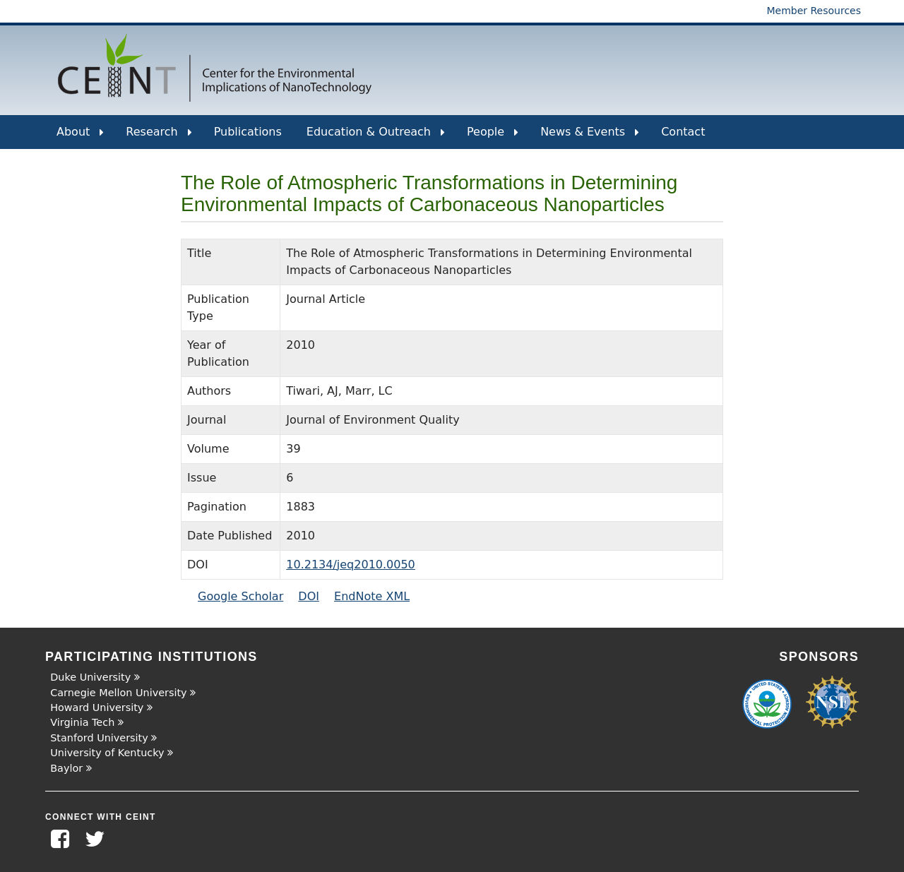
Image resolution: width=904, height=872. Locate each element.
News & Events (589, 137)
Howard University (96, 707)
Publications (248, 131)
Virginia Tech (82, 722)
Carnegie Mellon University (118, 692)
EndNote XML (372, 596)
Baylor (66, 768)
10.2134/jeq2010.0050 (350, 564)
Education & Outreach (376, 137)
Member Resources (813, 10)
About (80, 137)
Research (158, 137)
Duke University (90, 677)
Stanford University (99, 737)
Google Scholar (240, 596)
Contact (683, 131)
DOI (308, 596)
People (492, 137)
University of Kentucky (107, 752)
